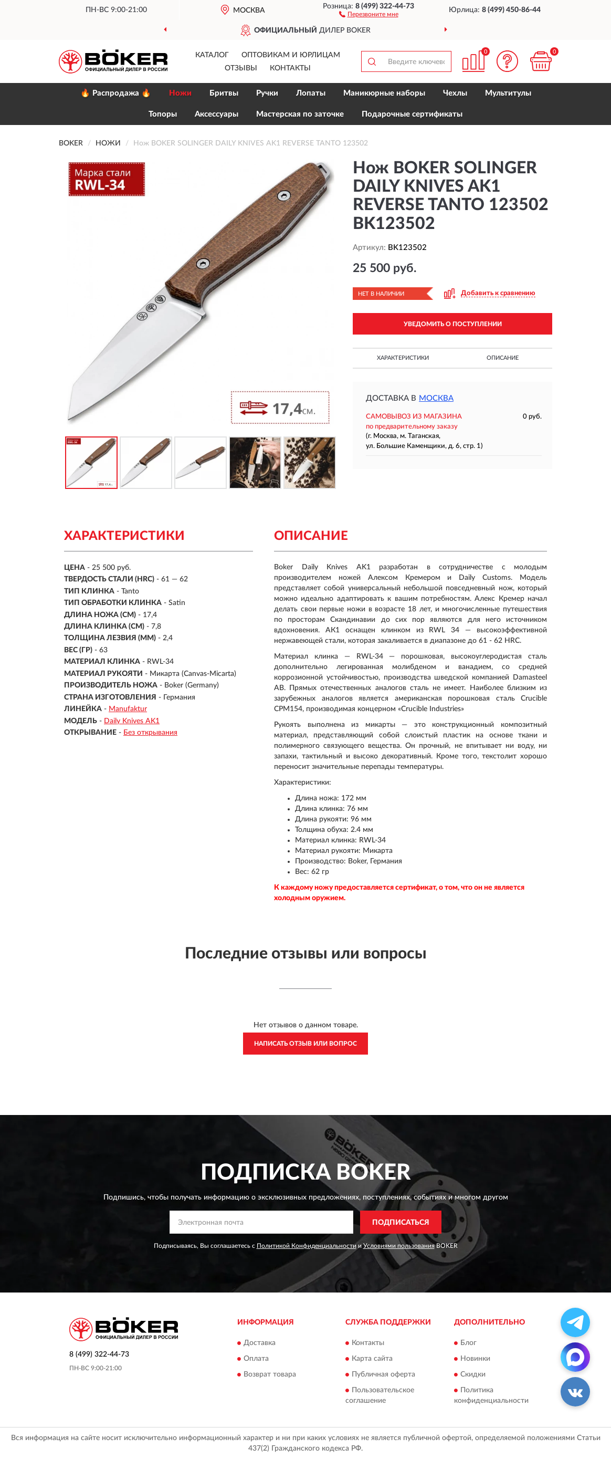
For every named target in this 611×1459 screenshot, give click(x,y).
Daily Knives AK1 (132, 721)
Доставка (260, 1343)
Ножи (180, 93)
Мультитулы (508, 93)
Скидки (473, 1374)
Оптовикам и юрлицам (290, 55)
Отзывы (241, 68)
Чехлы (455, 93)
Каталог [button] (212, 55)
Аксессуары (216, 114)
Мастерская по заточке (300, 114)
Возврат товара (270, 1374)
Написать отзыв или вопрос (305, 1043)
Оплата (256, 1358)
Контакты (290, 68)
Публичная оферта (383, 1374)
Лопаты (310, 93)
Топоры (163, 114)
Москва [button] (436, 398)
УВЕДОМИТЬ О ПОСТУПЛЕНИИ (453, 324)
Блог (468, 1343)
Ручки (267, 93)
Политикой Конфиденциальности (306, 1246)
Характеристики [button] (403, 358)
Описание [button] (503, 358)
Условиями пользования (399, 1246)
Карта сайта (372, 1358)
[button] (368, 14)
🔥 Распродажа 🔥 (115, 93)
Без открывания (150, 732)
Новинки (475, 1358)
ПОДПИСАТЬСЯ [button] (400, 1222)
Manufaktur (128, 709)
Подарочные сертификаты (412, 114)
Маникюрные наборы (384, 93)
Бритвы (223, 93)
